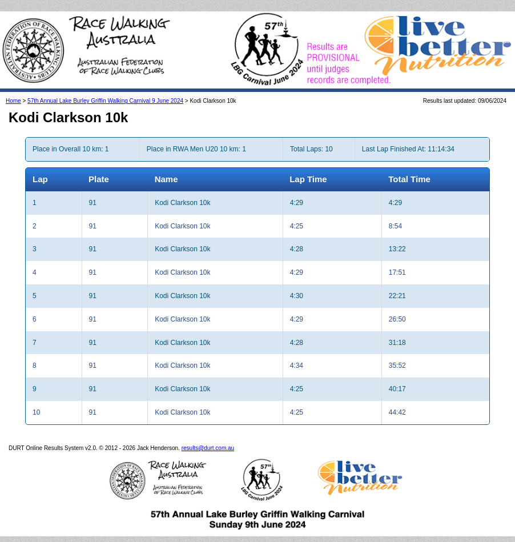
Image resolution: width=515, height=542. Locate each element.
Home (13, 101)
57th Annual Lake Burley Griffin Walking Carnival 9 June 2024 (105, 101)
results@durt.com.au (208, 448)
